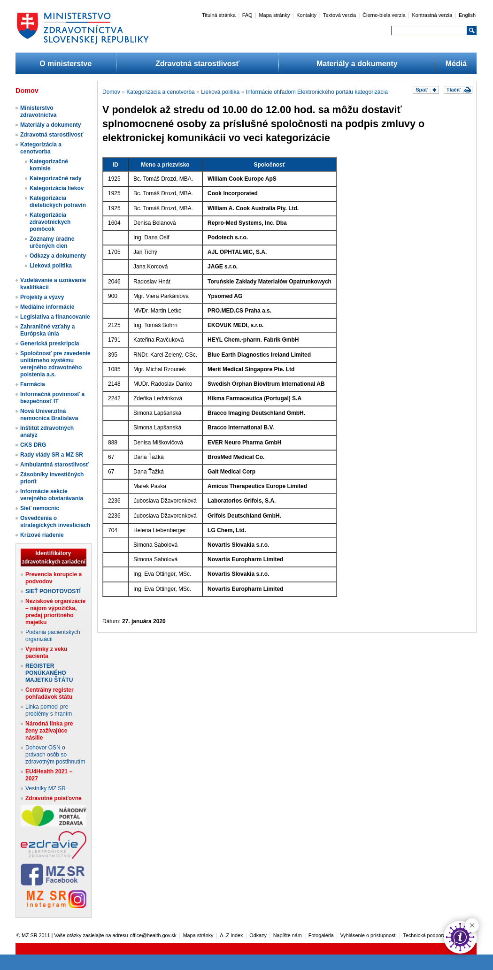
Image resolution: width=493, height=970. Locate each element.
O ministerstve (65, 64)
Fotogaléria (321, 935)
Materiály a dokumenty (357, 64)
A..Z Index (231, 935)
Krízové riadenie (42, 535)
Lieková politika (51, 265)
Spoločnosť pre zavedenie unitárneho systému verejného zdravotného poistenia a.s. (55, 364)
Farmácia (32, 384)
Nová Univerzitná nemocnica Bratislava (49, 414)
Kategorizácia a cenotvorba (41, 148)
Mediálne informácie (47, 307)
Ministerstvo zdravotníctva (38, 111)
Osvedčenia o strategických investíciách (55, 521)
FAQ (247, 15)
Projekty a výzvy (42, 297)
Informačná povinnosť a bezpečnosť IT (52, 398)
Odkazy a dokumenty (58, 255)
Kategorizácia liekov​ (57, 188)
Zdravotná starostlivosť (197, 64)
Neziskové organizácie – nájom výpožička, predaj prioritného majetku (55, 612)
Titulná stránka (219, 15)
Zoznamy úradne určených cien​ (52, 242)
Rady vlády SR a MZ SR (51, 454)
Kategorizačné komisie (49, 165)
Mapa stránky (274, 15)
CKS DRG (33, 445)
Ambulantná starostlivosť (54, 464)
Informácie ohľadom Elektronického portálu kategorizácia (317, 92)
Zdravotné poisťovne (53, 798)
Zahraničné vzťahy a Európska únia (47, 330)
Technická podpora (424, 935)
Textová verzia (339, 15)
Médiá (456, 64)
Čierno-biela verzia (384, 15)
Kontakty (306, 15)
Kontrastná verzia (432, 15)
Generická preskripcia (49, 343)
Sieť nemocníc (39, 508)
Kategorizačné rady (56, 178)
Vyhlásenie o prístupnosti (368, 935)
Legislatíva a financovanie (55, 316)
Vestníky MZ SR (45, 788)
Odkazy (258, 935)
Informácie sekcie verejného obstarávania (51, 495)
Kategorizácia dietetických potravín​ (58, 201)
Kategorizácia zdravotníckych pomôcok (50, 222)
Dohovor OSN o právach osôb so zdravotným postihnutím (55, 754)
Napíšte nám (287, 935)
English (467, 15)
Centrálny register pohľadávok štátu (49, 693)
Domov (111, 92)
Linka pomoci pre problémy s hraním (48, 710)
